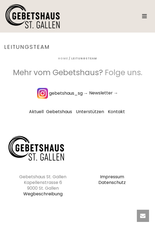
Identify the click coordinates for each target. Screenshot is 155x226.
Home (63, 58)
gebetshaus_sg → (62, 93)
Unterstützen (90, 112)
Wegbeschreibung (43, 194)
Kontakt (116, 112)
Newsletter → (103, 93)
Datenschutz (112, 182)
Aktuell (36, 112)
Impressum (112, 177)
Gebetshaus (59, 112)
